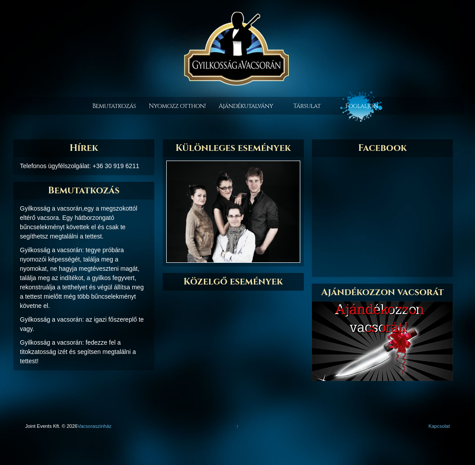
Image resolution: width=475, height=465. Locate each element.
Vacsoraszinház (94, 426)
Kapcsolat (439, 426)
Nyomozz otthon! (177, 106)
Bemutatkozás (114, 106)
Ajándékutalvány (245, 106)
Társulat (307, 106)
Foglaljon (361, 106)
